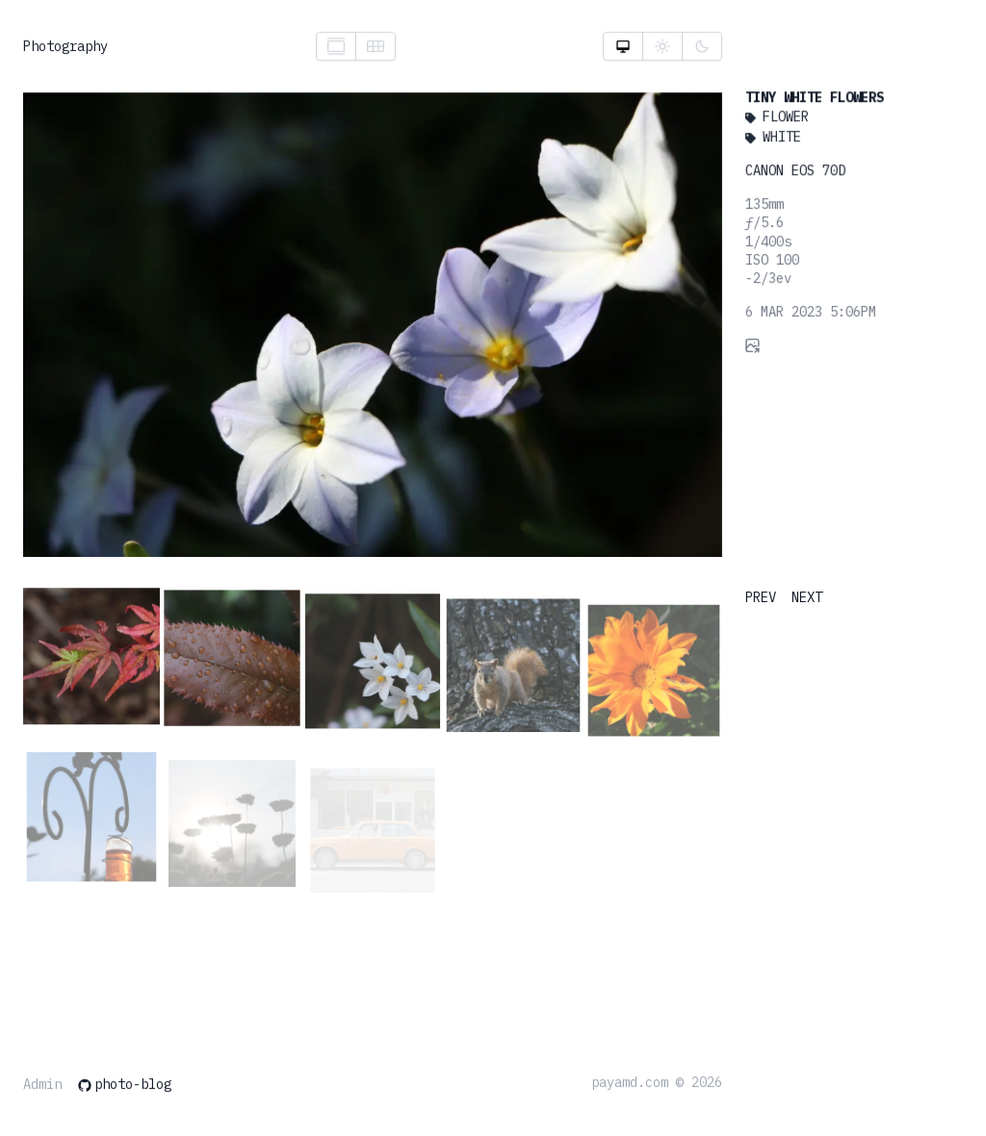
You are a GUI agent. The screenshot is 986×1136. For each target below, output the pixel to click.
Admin (42, 1086)
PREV (760, 597)
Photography (65, 47)
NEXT (806, 597)
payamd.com (629, 1083)
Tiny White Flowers (810, 102)
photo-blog (124, 1086)
